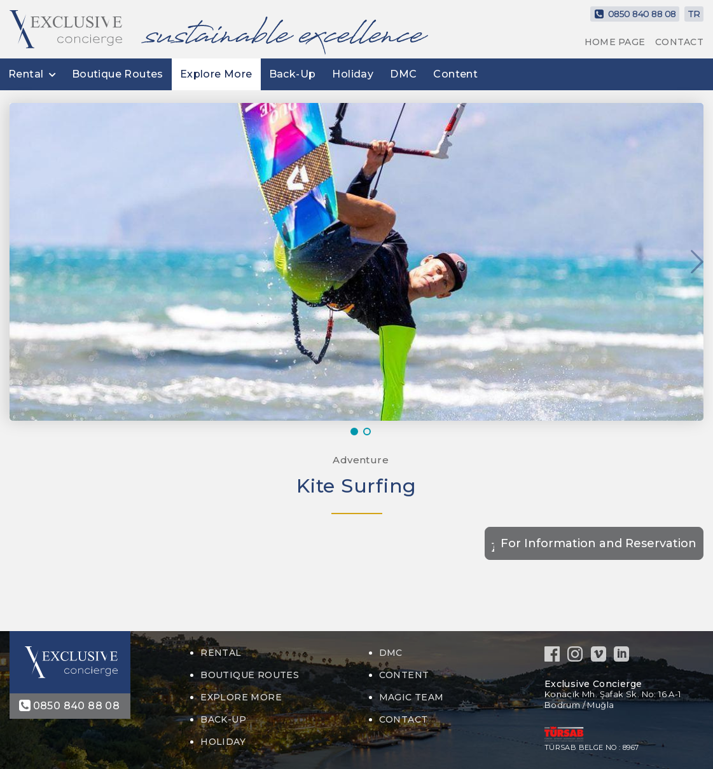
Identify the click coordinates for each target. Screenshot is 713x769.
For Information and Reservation (598, 543)
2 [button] (369, 431)
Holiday (352, 74)
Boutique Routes (117, 74)
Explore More (216, 74)
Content (455, 74)
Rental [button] (25, 74)
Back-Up (292, 74)
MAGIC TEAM (411, 697)
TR (694, 14)
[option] (356, 262)
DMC (403, 74)
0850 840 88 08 (634, 14)
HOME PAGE (615, 42)
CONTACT (679, 42)
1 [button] (356, 431)
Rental (220, 652)
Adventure (360, 460)
